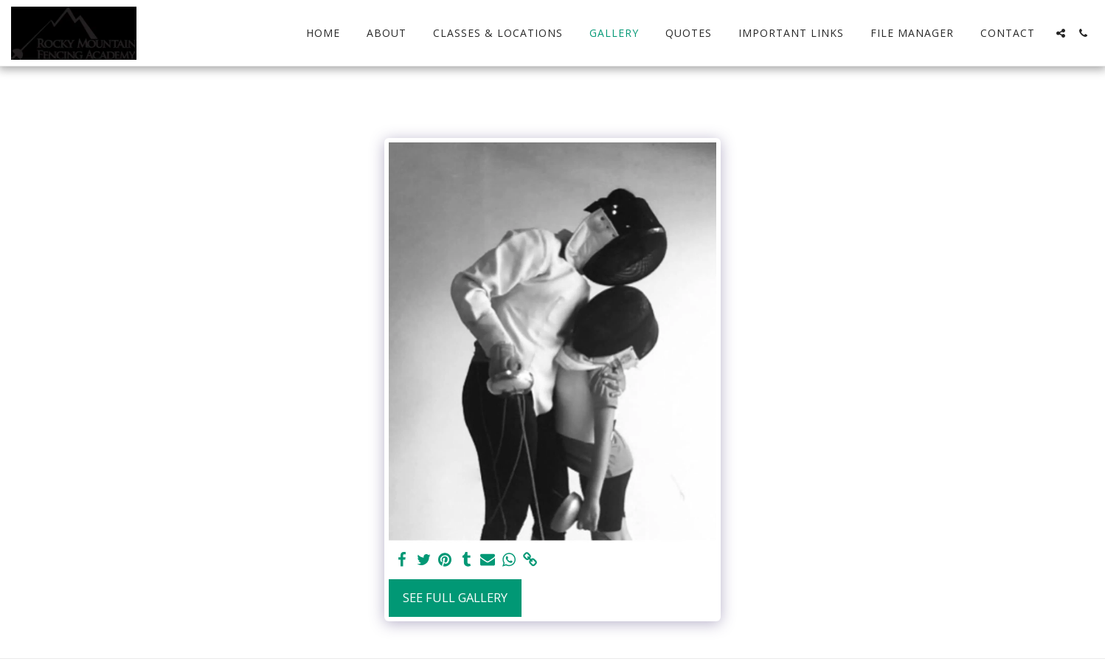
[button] (1060, 33)
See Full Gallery (455, 597)
